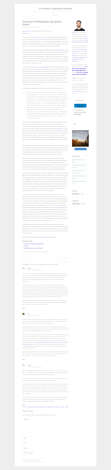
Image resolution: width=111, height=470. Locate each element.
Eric (38, 27)
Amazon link (25, 33)
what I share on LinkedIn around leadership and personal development (79, 59)
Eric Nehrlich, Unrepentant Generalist (55, 8)
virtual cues (48, 207)
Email (24, 443)
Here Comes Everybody (59, 50)
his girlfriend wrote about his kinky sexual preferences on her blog (51, 342)
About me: (74, 32)
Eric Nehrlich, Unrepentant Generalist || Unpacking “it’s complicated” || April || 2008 (47, 407)
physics (86, 38)
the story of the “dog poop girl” (43, 67)
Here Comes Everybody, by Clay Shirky (35, 244)
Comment (26, 419)
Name (24, 438)
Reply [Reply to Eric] (23, 359)
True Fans (24, 258)
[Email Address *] (80, 100)
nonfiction (37, 251)
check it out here (78, 91)
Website (25, 448)
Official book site (27, 31)
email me (74, 78)
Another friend (25, 344)
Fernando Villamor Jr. (38, 461)
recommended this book (45, 237)
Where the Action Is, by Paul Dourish (35, 248)
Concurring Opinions (40, 39)
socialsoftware (45, 251)
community (30, 251)
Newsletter (56, 15)
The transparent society (29, 220)
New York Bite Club (65, 258)
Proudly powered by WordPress (30, 460)
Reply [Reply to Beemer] (23, 308)
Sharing (26, 246)
